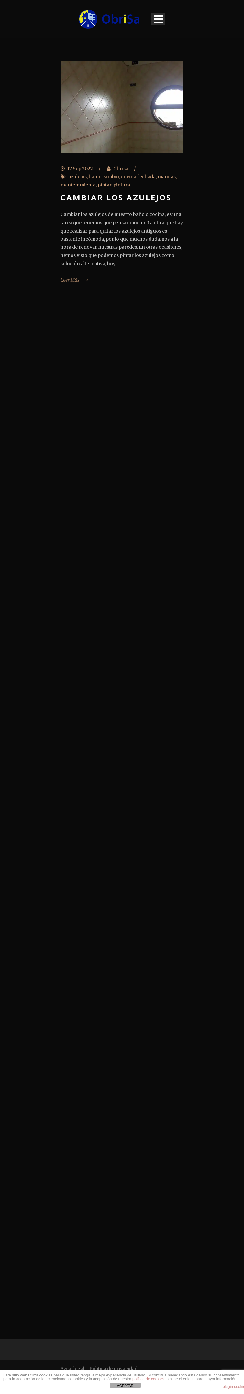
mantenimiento (78, 185)
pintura (121, 185)
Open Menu (158, 19)
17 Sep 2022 (80, 169)
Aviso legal (72, 1369)
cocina (128, 177)
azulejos (77, 177)
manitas (167, 177)
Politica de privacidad (113, 1369)
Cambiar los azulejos (116, 197)
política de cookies (148, 1379)
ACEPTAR (125, 1386)
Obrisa (120, 169)
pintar (104, 185)
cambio (110, 177)
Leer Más (70, 280)
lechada (147, 177)
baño (94, 177)
